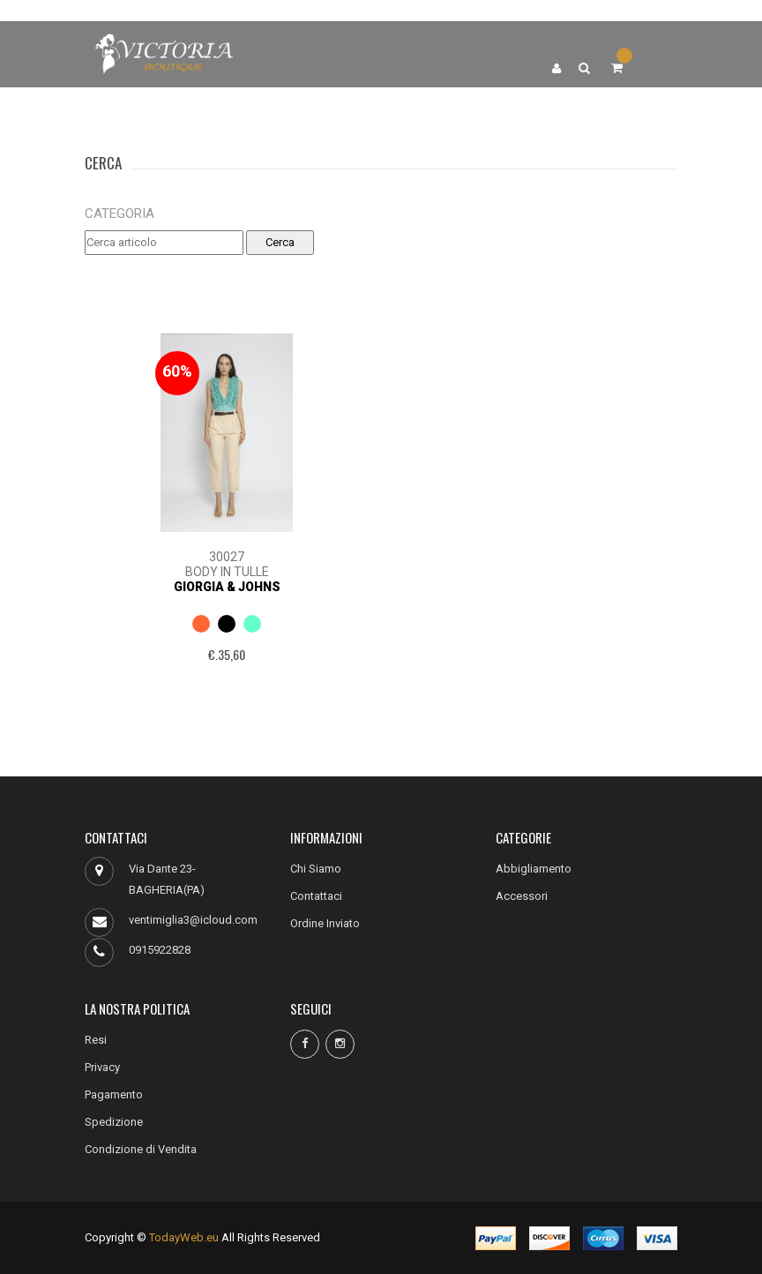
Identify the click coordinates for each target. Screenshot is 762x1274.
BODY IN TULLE (227, 572)
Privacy (102, 1067)
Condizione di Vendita (141, 1149)
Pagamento (114, 1094)
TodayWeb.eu (184, 1237)
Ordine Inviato (325, 923)
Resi (96, 1039)
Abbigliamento (534, 868)
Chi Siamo (315, 868)
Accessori (522, 896)
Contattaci (316, 896)
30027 (226, 557)
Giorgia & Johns (227, 587)
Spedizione (114, 1121)
